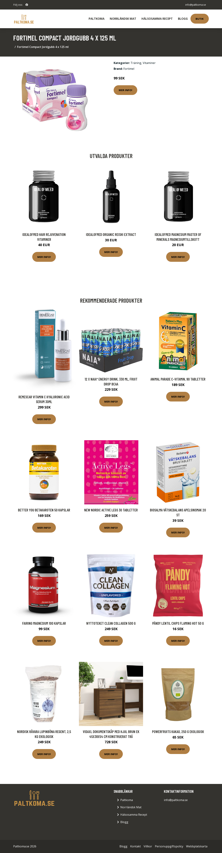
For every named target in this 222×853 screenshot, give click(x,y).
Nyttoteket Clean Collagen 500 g (111, 623)
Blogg (183, 19)
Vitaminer (149, 63)
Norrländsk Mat (123, 19)
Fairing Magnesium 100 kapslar (44, 623)
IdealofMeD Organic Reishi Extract (111, 234)
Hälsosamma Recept (157, 19)
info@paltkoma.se (195, 4)
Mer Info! (125, 90)
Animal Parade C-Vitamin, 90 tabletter (177, 379)
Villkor (148, 846)
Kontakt (135, 846)
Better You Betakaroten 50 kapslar (44, 510)
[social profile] (26, 4)
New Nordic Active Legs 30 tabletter (111, 510)
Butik (200, 18)
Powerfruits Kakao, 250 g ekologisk (178, 731)
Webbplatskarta (196, 846)
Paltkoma (96, 19)
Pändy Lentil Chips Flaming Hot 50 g (178, 623)
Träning (136, 63)
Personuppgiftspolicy (169, 846)
